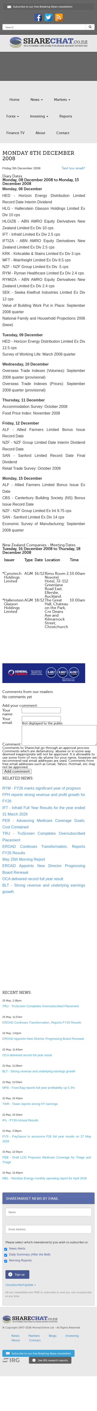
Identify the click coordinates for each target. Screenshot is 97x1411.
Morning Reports (18, 1261)
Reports (65, 116)
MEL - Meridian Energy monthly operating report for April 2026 (44, 1178)
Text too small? (73, 168)
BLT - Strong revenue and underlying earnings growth (38, 1071)
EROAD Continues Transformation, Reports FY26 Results (41, 1022)
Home (14, 100)
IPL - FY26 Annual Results (20, 1120)
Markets (62, 100)
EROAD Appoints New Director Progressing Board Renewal (43, 1038)
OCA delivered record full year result (32, 879)
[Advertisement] (39, 652)
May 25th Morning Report (23, 859)
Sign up (20, 1274)
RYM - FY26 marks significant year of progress (41, 788)
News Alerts (15, 1249)
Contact (62, 133)
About (40, 133)
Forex (12, 116)
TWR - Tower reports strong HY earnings (30, 1104)
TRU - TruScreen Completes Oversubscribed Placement (40, 1006)
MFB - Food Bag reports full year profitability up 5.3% (38, 1087)
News (37, 100)
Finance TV (15, 133)
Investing (39, 116)
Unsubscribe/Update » (20, 1285)
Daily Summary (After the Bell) (27, 1255)
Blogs (53, 1336)
